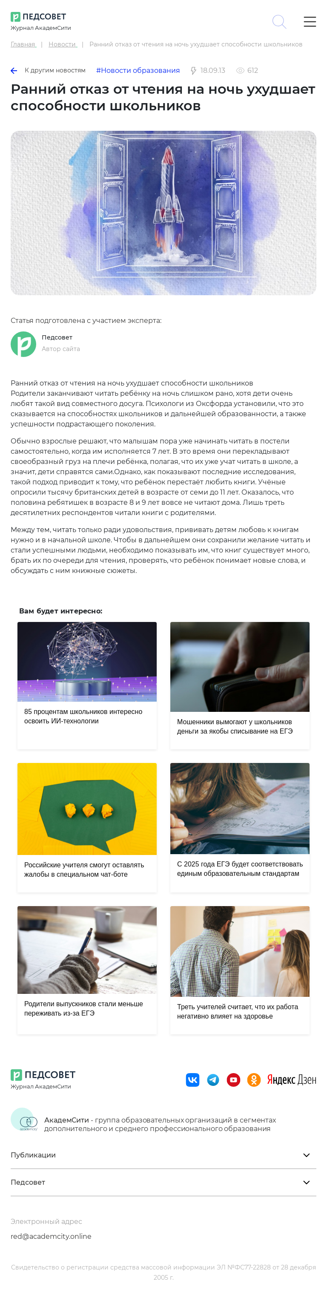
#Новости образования (138, 70)
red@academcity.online (51, 1236)
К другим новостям (48, 70)
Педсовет (57, 337)
